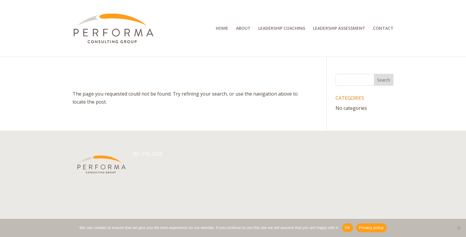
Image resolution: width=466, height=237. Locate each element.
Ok (347, 227)
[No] (459, 228)
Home (222, 28)
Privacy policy (371, 227)
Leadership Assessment (339, 28)
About (243, 28)
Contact (383, 28)
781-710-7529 (147, 154)
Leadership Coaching (281, 28)
